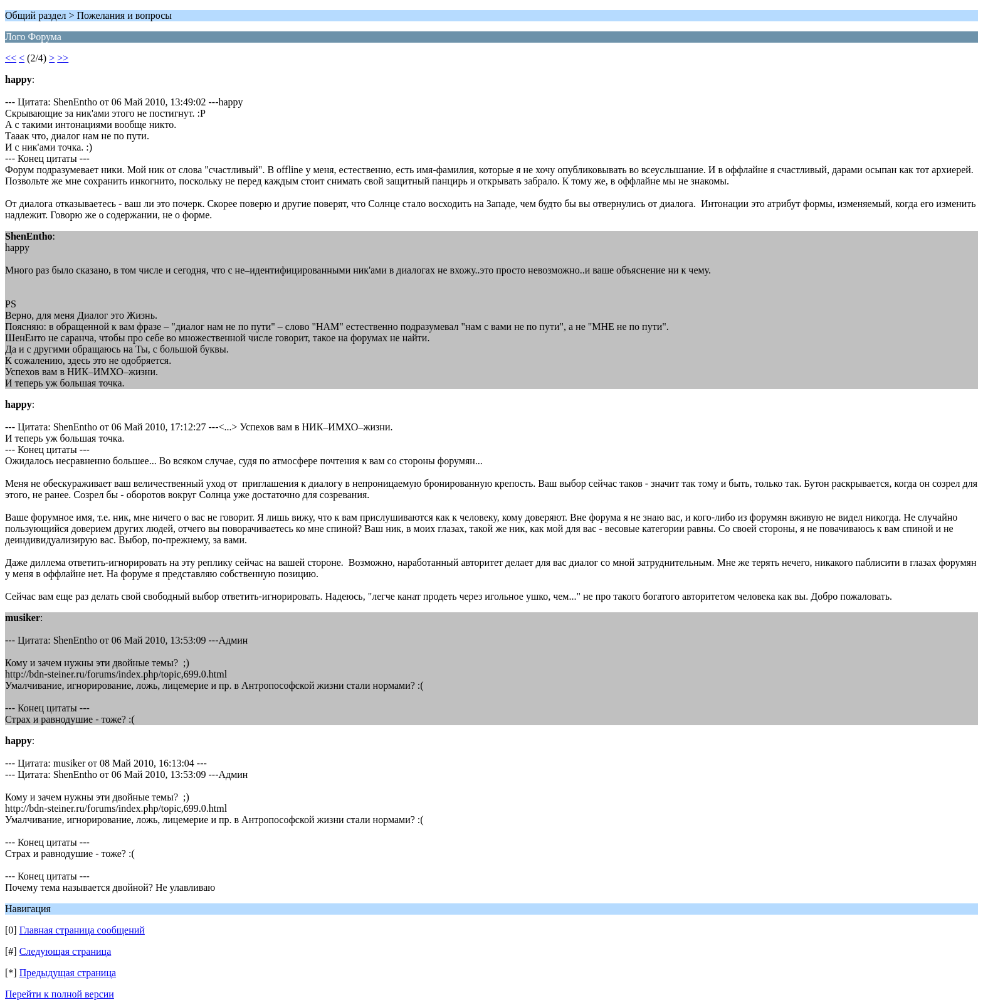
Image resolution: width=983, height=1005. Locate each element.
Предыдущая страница (67, 972)
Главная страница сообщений (82, 930)
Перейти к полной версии (59, 994)
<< (10, 58)
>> (62, 58)
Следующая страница (65, 951)
